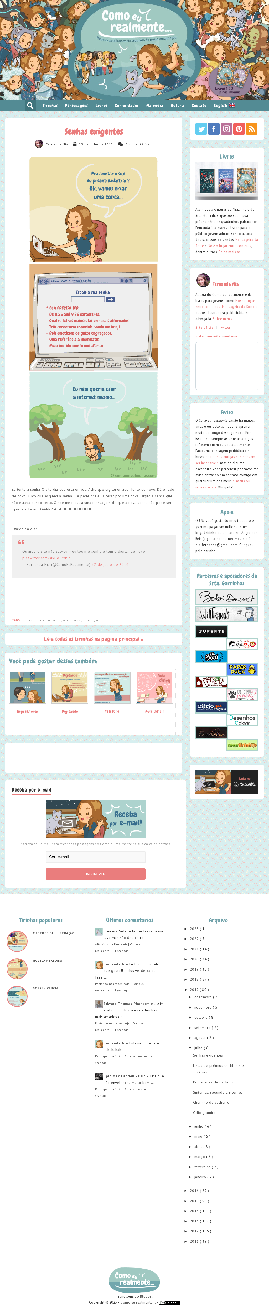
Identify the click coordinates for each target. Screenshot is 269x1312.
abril (198, 1146)
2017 (195, 989)
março (200, 1156)
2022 (195, 938)
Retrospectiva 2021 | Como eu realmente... (125, 1056)
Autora (177, 105)
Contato (199, 105)
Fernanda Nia (57, 144)
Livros (101, 105)
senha (67, 620)
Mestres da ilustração (54, 933)
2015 (195, 1200)
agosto (200, 1037)
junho (199, 1126)
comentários (139, 144)
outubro (201, 1017)
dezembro (203, 997)
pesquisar (30, 105)
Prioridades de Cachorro (214, 1082)
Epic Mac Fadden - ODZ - (126, 1076)
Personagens (76, 105)
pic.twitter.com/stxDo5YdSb (46, 558)
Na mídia (154, 105)
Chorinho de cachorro (211, 1102)
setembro (203, 1027)
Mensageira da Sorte (238, 306)
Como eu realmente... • (140, 1302)
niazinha (54, 620)
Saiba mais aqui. (232, 252)
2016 (195, 1190)
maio (199, 1136)
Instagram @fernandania (216, 336)
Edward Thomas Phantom (127, 1003)
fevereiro (203, 1166)
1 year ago (122, 951)
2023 (195, 928)
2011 (195, 1241)
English (224, 105)
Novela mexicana (47, 960)
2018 (195, 979)
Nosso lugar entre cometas (229, 246)
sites (77, 620)
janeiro (200, 1177)
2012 (195, 1231)
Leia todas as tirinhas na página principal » (93, 638)
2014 (195, 1210)
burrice (28, 620)
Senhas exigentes (208, 1055)
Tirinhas (50, 105)
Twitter (224, 327)
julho (199, 1047)
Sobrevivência (45, 988)
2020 (195, 959)
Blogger (146, 1296)
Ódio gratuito (204, 1112)
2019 (195, 969)
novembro (203, 1007)
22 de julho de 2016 (110, 564)
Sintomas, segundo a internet (217, 1092)
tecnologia (90, 620)
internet (41, 620)
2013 (195, 1221)
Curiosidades (127, 105)
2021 (195, 949)
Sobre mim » (223, 319)
